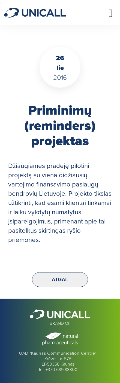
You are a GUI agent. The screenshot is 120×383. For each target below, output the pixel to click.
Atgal (60, 279)
